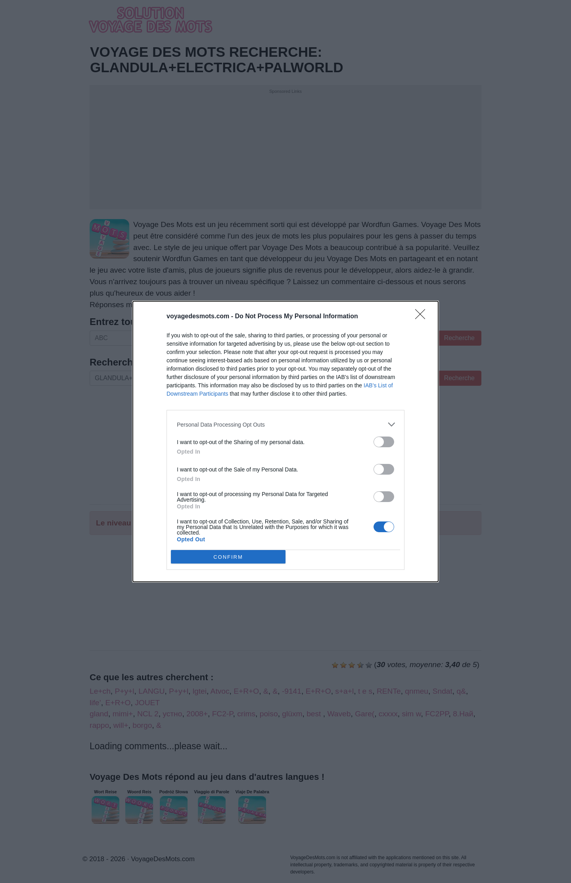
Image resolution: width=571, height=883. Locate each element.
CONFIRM (228, 557)
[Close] (422, 316)
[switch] (384, 442)
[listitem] (285, 424)
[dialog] (285, 441)
